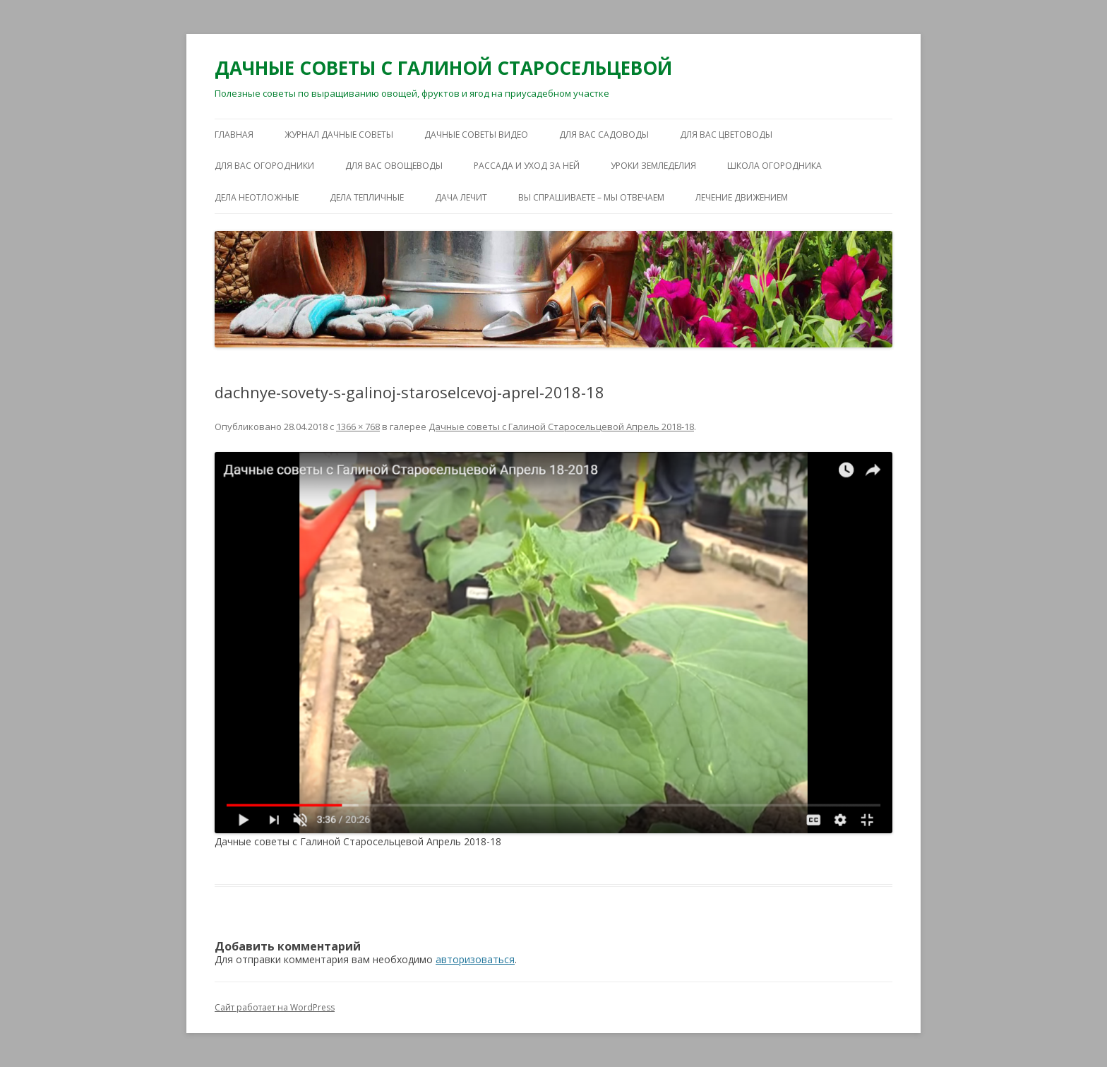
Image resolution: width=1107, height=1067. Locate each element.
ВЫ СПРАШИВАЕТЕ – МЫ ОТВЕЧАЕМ (591, 197)
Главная (234, 135)
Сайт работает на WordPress (275, 1007)
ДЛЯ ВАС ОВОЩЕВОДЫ (394, 166)
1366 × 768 (358, 426)
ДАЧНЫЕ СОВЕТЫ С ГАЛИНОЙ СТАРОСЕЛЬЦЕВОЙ (443, 68)
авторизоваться (475, 959)
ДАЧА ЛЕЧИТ (461, 197)
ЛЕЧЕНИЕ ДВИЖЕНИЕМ (741, 197)
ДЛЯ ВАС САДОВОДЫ (604, 135)
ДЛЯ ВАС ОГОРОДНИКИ (264, 166)
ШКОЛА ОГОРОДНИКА (774, 166)
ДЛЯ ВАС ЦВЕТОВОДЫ (726, 135)
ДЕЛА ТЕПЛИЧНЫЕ (367, 197)
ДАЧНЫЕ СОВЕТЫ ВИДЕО (476, 135)
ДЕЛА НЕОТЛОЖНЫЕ (257, 197)
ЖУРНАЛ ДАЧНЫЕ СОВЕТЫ (339, 135)
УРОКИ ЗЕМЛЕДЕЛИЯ (653, 166)
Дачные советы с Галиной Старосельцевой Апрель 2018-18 (561, 426)
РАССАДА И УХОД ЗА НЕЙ (527, 166)
